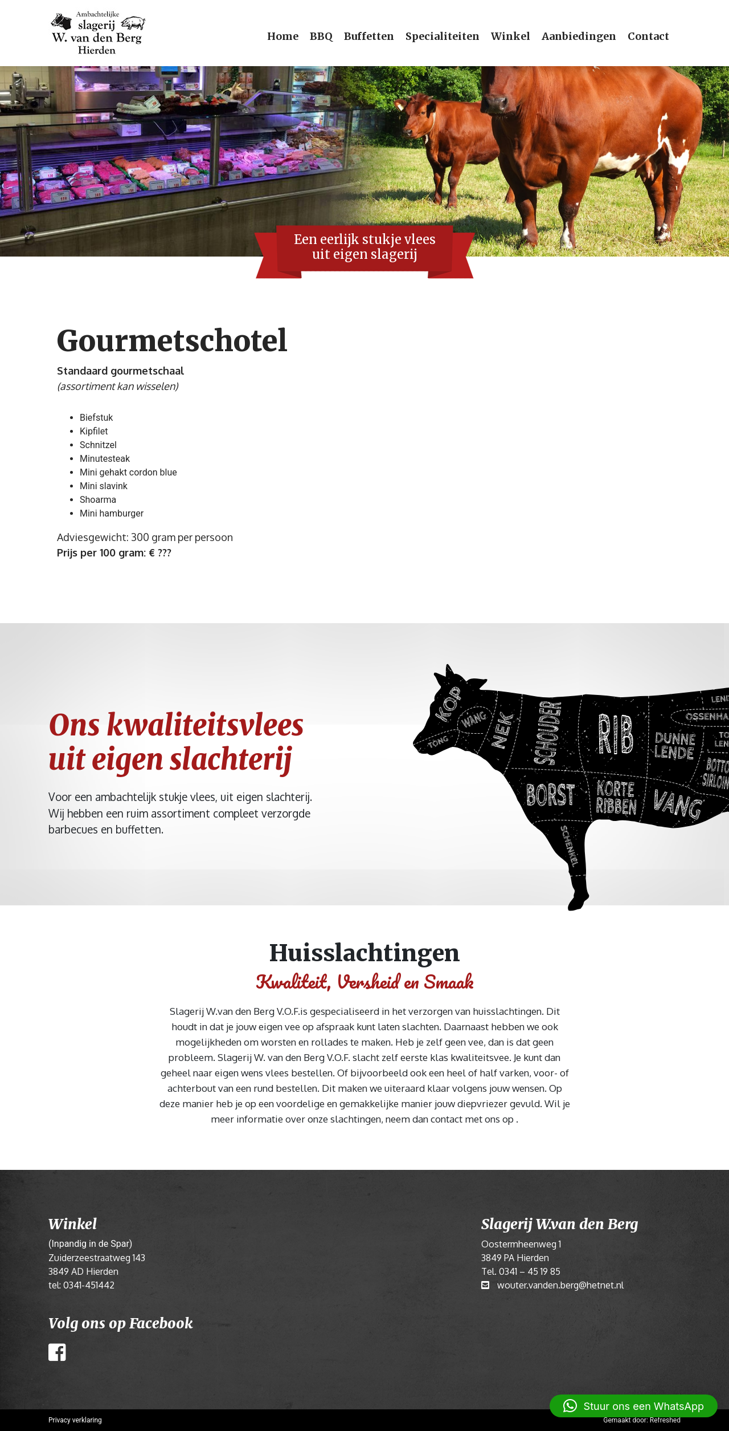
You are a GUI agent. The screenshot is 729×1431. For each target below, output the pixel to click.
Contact (648, 36)
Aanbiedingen (579, 36)
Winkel (510, 36)
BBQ (321, 36)
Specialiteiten (443, 36)
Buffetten (369, 36)
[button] (634, 1406)
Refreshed (665, 1420)
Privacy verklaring (75, 1420)
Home (282, 36)
